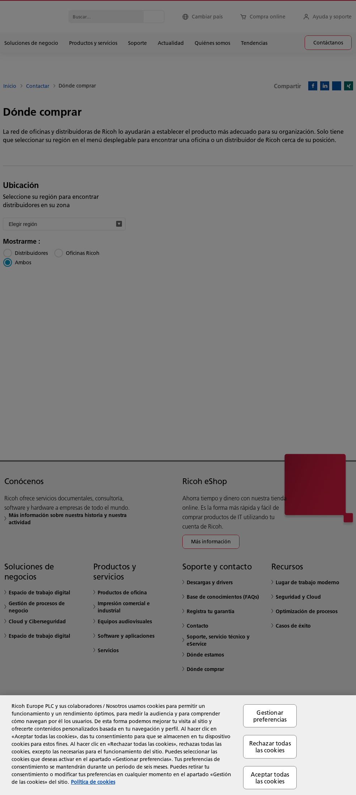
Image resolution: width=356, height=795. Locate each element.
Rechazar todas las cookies (270, 746)
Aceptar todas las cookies (270, 777)
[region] (178, 745)
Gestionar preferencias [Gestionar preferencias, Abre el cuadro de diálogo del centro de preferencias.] (270, 716)
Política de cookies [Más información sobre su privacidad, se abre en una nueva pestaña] (93, 782)
